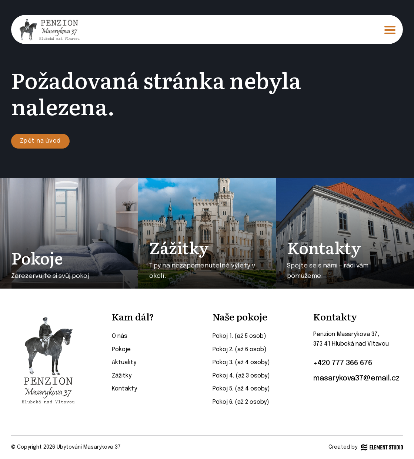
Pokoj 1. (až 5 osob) (239, 336)
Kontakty (124, 389)
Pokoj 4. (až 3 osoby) (241, 376)
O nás (119, 336)
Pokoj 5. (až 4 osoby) (241, 389)
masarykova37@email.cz (356, 378)
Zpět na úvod (40, 141)
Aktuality (124, 362)
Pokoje (121, 349)
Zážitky (121, 376)
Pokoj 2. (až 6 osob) (240, 349)
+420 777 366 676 (342, 363)
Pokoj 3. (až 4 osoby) (241, 362)
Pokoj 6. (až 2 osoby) (241, 402)
